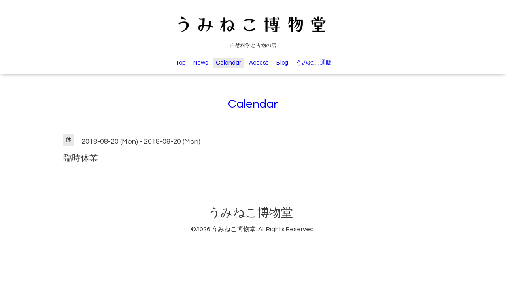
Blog (282, 63)
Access (258, 63)
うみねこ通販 (314, 63)
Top (180, 63)
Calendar (228, 63)
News (200, 63)
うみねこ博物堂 (250, 213)
